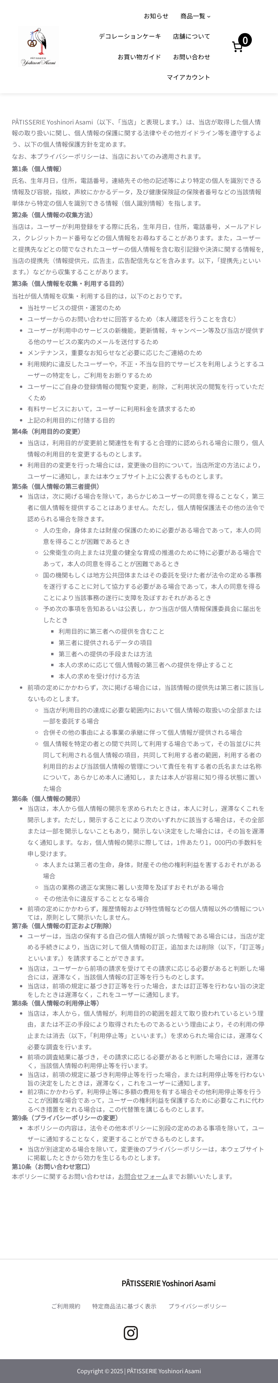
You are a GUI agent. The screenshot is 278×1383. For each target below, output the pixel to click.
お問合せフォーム (143, 1176)
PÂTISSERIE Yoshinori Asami (168, 1283)
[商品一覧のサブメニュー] (208, 16)
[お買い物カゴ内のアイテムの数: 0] (237, 46)
